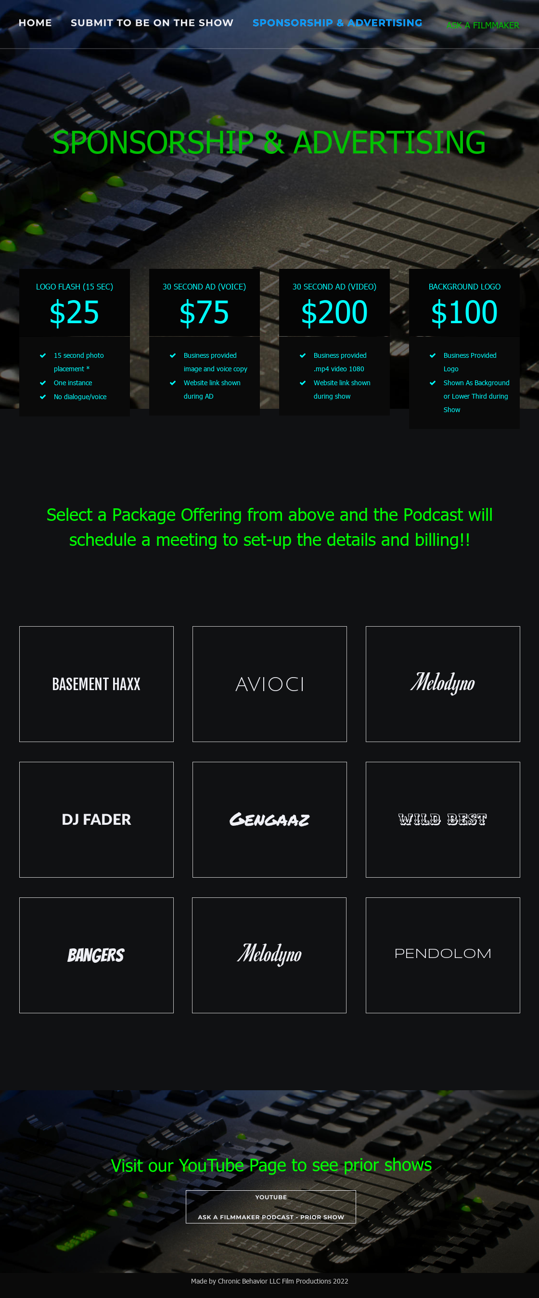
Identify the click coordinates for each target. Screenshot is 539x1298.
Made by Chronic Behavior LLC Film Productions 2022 (269, 1280)
